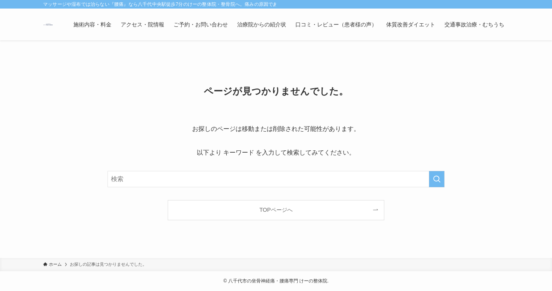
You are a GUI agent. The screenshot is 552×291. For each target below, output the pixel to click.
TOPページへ (275, 210)
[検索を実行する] (436, 179)
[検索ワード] (276, 179)
